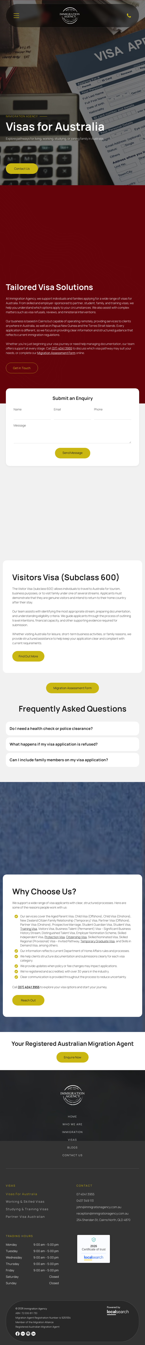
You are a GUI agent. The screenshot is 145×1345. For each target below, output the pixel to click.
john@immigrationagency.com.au (98, 1199)
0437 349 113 (85, 1192)
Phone (98, 401)
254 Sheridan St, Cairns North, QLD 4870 (103, 1211)
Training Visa (28, 920)
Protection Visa (55, 929)
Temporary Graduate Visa (97, 933)
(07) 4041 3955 (62, 340)
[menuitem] (72, 1110)
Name (18, 401)
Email (57, 401)
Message (20, 417)
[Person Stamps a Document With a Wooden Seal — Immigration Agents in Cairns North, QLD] (72, 825)
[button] (72, 720)
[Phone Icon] (129, 17)
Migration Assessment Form (56, 344)
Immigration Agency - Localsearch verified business (93, 1241)
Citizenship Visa (76, 929)
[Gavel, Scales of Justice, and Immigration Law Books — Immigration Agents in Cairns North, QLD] (72, 72)
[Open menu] (16, 16)
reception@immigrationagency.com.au (102, 1205)
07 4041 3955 (85, 1186)
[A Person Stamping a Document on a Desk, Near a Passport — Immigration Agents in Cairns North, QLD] (72, 228)
